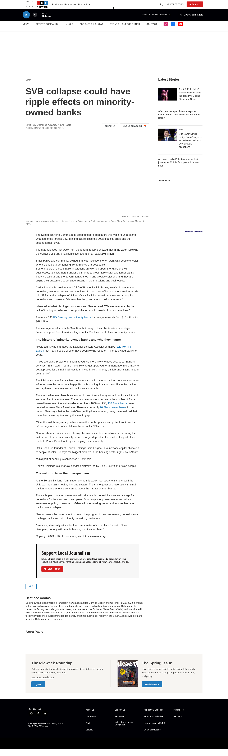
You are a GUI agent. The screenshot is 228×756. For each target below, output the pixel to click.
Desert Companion (47, 31)
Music (69, 31)
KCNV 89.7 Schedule (153, 723)
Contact (151, 31)
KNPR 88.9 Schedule (153, 716)
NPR (28, 86)
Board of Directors (152, 736)
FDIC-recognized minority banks (72, 324)
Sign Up (38, 691)
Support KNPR (131, 31)
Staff (88, 730)
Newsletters (176, 7)
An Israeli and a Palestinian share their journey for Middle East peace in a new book (178, 169)
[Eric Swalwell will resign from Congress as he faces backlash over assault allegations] (167, 141)
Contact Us (91, 723)
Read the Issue (152, 691)
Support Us (120, 716)
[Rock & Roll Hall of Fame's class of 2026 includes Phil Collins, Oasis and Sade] (167, 100)
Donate (197, 7)
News (26, 31)
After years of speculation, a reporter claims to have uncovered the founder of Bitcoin (179, 121)
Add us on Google (134, 133)
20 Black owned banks (113, 414)
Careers (89, 736)
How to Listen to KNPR (154, 730)
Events (114, 31)
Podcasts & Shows (92, 31)
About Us (90, 716)
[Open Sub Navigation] (31, 31)
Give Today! (52, 575)
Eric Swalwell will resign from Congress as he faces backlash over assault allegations (190, 147)
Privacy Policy (57, 730)
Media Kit (177, 723)
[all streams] (191, 21)
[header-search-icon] (163, 8)
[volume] (35, 21)
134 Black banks (117, 410)
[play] (26, 21)
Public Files (178, 716)
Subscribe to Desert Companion (124, 730)
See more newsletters (42, 683)
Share (110, 133)
